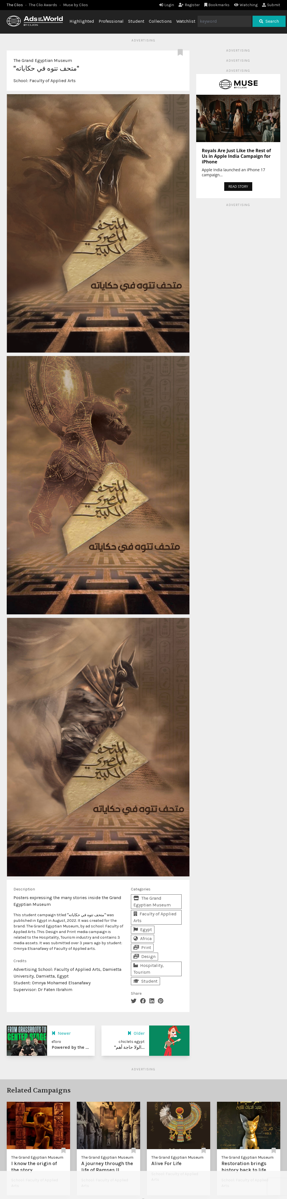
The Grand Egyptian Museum (42, 60)
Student (136, 21)
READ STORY (238, 186)
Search (269, 21)
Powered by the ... (70, 1047)
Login (166, 5)
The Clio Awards (43, 5)
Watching (246, 5)
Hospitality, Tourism (148, 969)
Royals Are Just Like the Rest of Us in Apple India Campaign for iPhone (236, 156)
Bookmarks (217, 5)
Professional (111, 21)
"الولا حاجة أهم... (129, 1047)
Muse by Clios (75, 5)
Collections (160, 21)
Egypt (142, 929)
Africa (142, 938)
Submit (271, 5)
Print (142, 947)
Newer (61, 1033)
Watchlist (185, 21)
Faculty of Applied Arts (52, 80)
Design (144, 956)
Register (189, 5)
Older (136, 1033)
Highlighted (82, 21)
